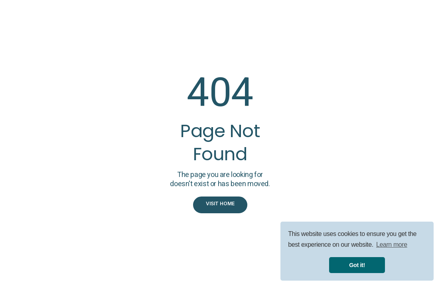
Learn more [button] (391, 244)
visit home (220, 203)
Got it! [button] (357, 265)
